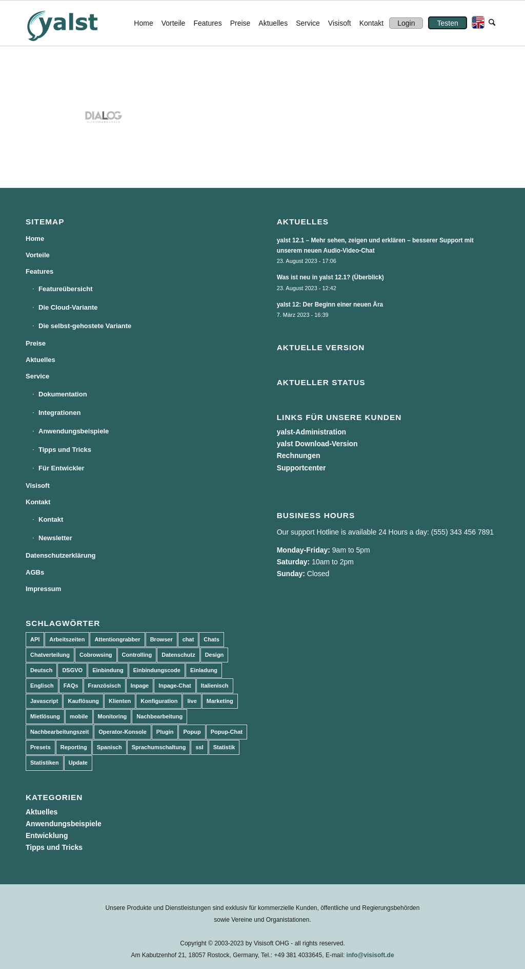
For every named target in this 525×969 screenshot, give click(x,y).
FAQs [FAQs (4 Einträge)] (71, 685)
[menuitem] (143, 23)
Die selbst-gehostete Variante (84, 326)
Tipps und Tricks (64, 449)
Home (35, 238)
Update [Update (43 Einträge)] (78, 762)
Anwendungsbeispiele (73, 431)
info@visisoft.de (370, 955)
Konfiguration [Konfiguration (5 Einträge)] (158, 701)
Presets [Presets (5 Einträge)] (40, 747)
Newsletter (55, 538)
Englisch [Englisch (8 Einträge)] (42, 685)
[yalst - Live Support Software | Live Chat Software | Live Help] (75, 23)
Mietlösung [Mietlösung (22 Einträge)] (45, 716)
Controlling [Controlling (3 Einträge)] (137, 655)
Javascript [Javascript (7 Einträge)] (44, 701)
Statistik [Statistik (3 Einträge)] (224, 747)
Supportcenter (301, 468)
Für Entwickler (61, 468)
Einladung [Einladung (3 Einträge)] (203, 670)
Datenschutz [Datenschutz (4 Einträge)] (178, 655)
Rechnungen (298, 455)
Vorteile (38, 255)
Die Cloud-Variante (68, 307)
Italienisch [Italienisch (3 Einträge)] (215, 685)
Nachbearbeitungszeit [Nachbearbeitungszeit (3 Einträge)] (59, 732)
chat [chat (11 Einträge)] (188, 639)
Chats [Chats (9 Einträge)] (211, 639)
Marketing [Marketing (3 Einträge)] (220, 701)
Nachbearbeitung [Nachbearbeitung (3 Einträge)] (159, 716)
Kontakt (38, 502)
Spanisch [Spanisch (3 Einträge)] (109, 747)
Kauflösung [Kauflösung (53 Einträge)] (83, 701)
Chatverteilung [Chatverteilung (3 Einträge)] (50, 655)
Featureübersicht (65, 289)
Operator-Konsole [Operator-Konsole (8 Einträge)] (122, 732)
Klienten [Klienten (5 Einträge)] (120, 701)
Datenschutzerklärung (61, 555)
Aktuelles (40, 360)
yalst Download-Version (317, 444)
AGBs (35, 572)
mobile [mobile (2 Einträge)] (79, 716)
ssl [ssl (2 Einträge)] (199, 747)
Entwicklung (47, 835)
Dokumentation (62, 394)
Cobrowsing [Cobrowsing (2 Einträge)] (95, 655)
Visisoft (38, 485)
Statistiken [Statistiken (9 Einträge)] (44, 762)
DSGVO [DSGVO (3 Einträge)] (72, 670)
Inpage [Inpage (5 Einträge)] (140, 685)
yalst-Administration (311, 432)
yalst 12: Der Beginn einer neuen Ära (330, 304)
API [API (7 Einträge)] (34, 639)
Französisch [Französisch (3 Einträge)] (104, 685)
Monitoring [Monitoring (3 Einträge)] (112, 716)
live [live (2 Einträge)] (191, 701)
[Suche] (491, 23)
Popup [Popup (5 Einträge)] (191, 732)
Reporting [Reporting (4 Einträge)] (73, 747)
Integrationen (59, 412)
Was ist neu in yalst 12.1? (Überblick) (330, 277)
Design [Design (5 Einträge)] (214, 655)
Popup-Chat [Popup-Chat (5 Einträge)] (227, 732)
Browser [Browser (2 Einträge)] (161, 639)
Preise (36, 343)
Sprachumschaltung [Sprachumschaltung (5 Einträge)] (159, 747)
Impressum (43, 589)
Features (39, 271)
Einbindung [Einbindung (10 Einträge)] (107, 670)
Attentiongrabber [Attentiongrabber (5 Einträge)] (117, 639)
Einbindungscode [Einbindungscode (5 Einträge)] (156, 670)
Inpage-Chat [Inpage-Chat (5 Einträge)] (174, 685)
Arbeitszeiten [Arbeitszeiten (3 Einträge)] (67, 639)
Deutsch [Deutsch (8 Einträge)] (41, 670)
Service (37, 376)
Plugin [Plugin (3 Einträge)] (165, 732)
